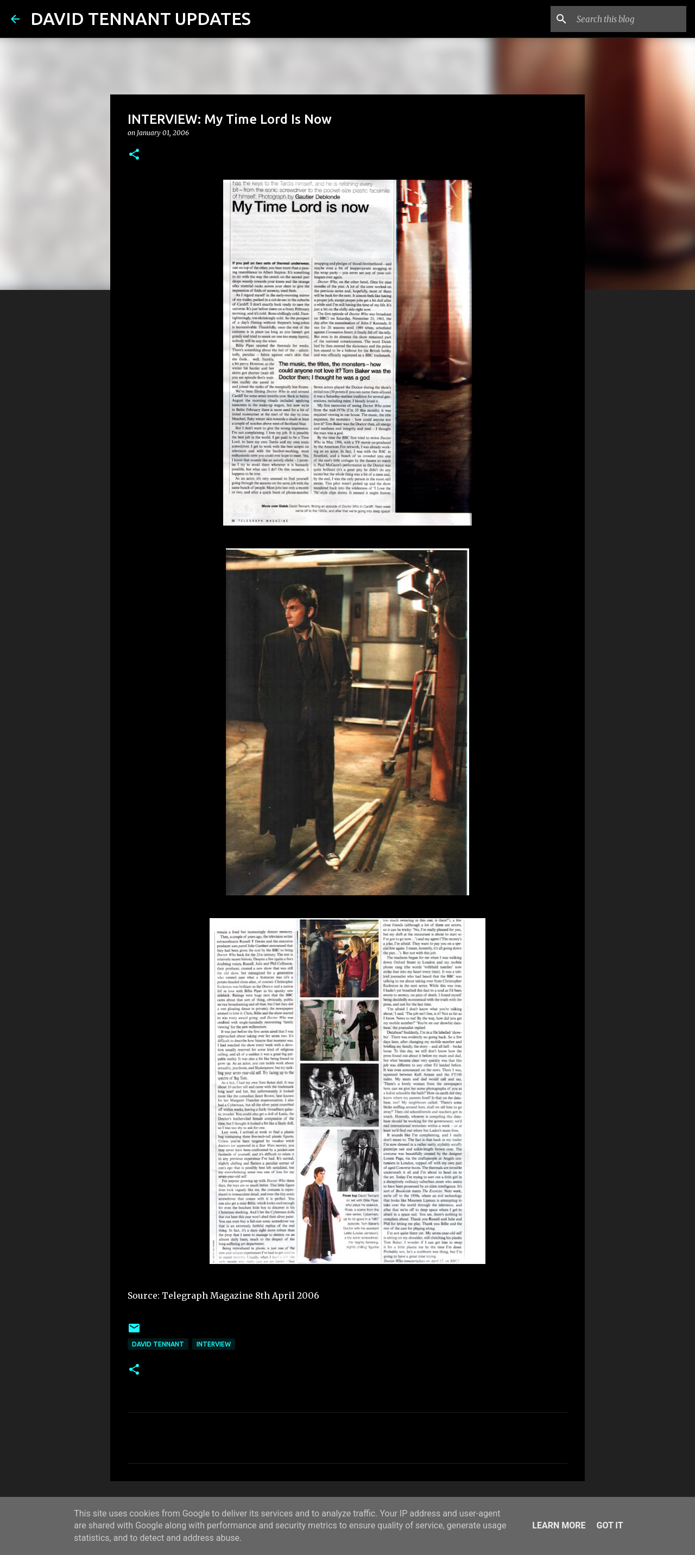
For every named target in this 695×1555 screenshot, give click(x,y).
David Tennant (158, 1344)
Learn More (558, 1525)
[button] (134, 155)
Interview (214, 1344)
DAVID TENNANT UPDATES (140, 18)
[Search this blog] (629, 19)
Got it (609, 1525)
